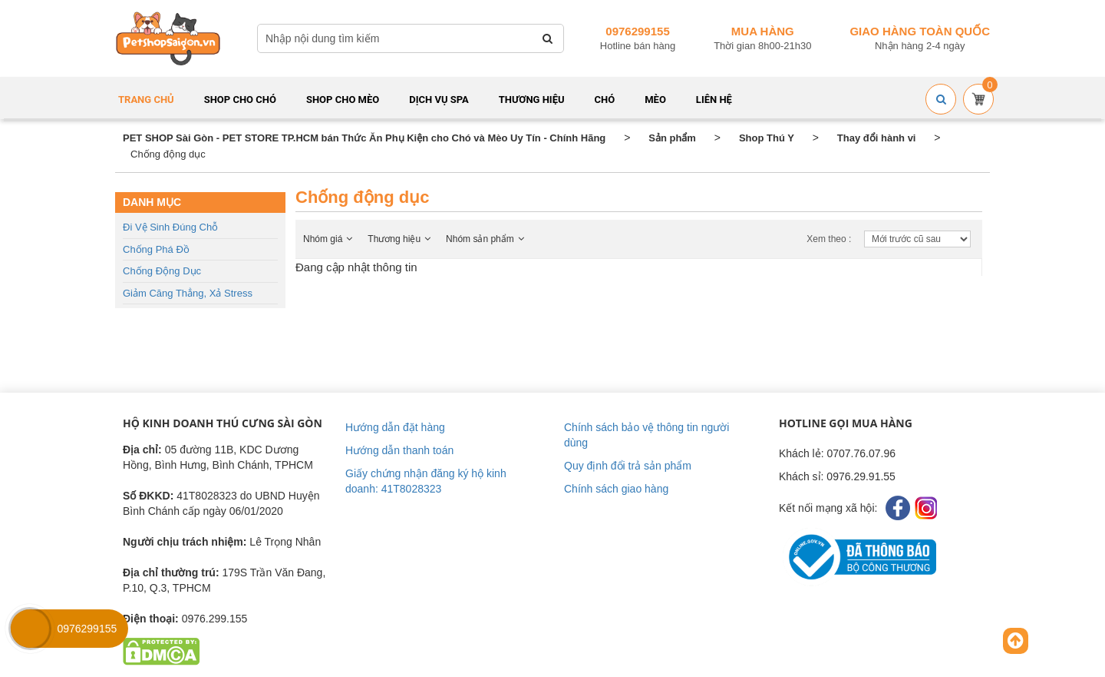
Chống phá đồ (156, 249)
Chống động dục (162, 271)
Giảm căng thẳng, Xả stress (187, 293)
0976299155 (637, 31)
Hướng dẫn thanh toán (399, 450)
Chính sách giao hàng (616, 489)
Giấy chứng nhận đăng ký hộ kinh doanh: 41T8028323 (425, 481)
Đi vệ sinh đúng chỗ (170, 227)
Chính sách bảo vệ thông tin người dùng (646, 435)
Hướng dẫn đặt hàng (395, 427)
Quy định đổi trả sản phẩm (627, 466)
